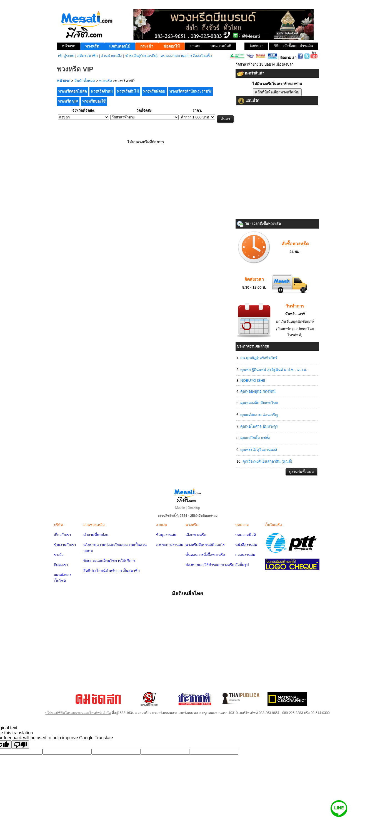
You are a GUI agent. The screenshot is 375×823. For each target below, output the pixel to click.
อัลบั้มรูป (242, 565)
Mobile (180, 508)
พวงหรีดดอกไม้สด (72, 91)
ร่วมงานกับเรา (65, 545)
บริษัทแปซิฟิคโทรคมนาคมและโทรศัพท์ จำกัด (78, 713)
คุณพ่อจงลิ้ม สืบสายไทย (259, 403)
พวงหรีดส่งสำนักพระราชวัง (190, 91)
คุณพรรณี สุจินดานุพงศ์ (258, 450)
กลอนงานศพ (245, 555)
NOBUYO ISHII (252, 380)
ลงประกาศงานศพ (169, 545)
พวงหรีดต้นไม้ (128, 91)
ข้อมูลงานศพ (166, 535)
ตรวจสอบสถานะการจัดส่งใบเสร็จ (186, 56)
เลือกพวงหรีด (196, 535)
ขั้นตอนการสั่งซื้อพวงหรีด (205, 555)
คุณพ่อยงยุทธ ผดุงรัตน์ (258, 391)
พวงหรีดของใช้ (94, 101)
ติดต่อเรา (61, 565)
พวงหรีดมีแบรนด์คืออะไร (205, 545)
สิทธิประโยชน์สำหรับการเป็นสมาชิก (111, 571)
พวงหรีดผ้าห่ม (102, 91)
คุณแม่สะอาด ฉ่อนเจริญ (259, 415)
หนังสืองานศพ (246, 545)
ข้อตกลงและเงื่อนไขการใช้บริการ (109, 561)
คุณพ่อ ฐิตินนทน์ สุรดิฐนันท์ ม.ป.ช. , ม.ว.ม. (273, 370)
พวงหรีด (105, 81)
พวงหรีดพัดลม (154, 91)
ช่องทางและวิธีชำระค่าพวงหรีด (210, 565)
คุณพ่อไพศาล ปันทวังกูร (259, 426)
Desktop (194, 508)
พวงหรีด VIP (68, 101)
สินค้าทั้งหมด (84, 81)
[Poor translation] (20, 744)
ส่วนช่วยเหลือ (111, 56)
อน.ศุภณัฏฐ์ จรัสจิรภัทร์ (258, 358)
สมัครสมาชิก (87, 56)
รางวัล (59, 555)
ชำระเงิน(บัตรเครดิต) (141, 56)
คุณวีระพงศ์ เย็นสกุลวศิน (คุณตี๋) (267, 461)
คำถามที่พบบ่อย (95, 535)
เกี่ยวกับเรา (62, 535)
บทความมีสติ (245, 535)
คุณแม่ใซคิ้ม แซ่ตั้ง (255, 438)
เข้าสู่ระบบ (66, 56)
